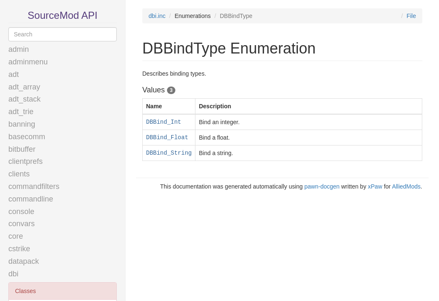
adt (13, 74)
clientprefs (25, 161)
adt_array (24, 87)
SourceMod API (63, 15)
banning (21, 124)
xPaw (375, 186)
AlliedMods (406, 186)
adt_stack (24, 99)
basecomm (26, 137)
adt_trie (20, 111)
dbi (13, 274)
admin (18, 49)
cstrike (19, 249)
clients (19, 174)
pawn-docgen (321, 186)
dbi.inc (157, 16)
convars (21, 223)
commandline (30, 199)
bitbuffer (22, 149)
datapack (23, 261)
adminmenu (28, 62)
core (15, 236)
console (21, 211)
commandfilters (33, 186)
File (411, 16)
